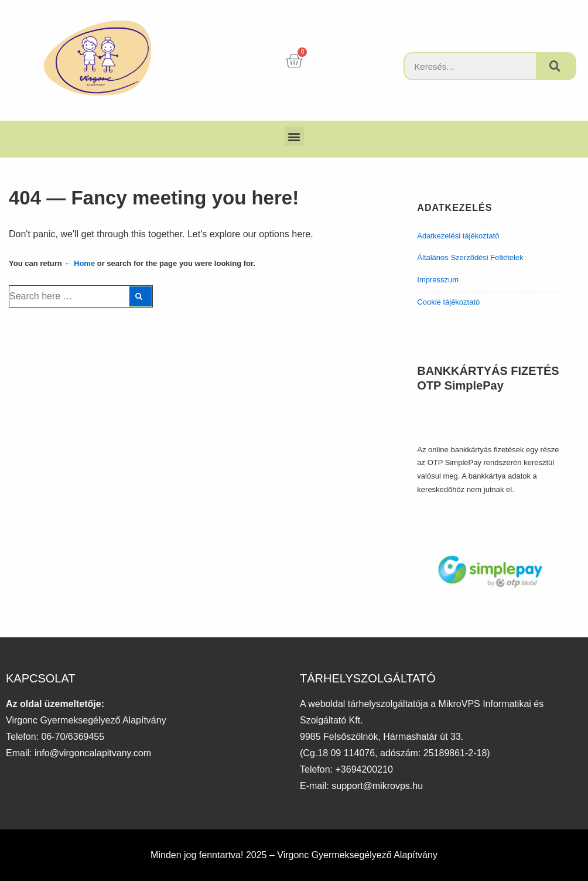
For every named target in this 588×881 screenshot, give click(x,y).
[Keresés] (555, 66)
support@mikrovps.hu (377, 786)
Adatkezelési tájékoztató (458, 235)
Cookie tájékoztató (448, 302)
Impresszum (438, 279)
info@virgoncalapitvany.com (93, 753)
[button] (294, 136)
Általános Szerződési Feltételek (470, 257)
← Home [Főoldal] (79, 263)
